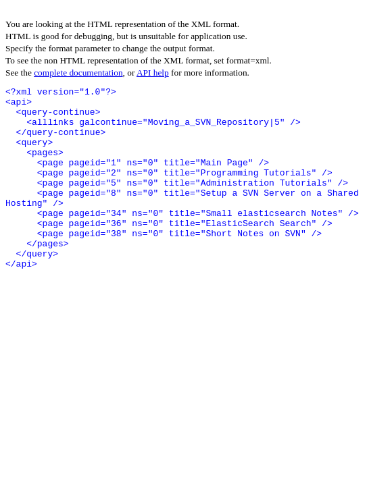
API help (153, 73)
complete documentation (78, 73)
